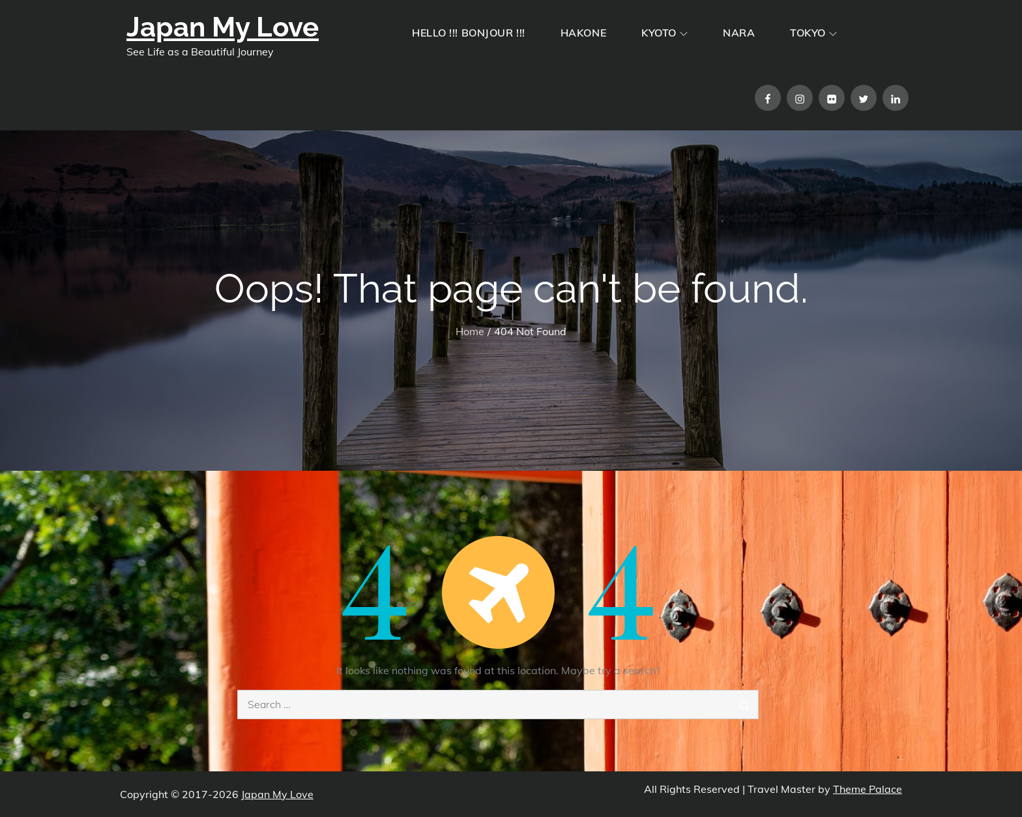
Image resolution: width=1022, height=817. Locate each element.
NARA (739, 32)
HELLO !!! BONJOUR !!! (468, 32)
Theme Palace (867, 788)
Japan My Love (222, 27)
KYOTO (664, 32)
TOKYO (813, 32)
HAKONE (583, 32)
